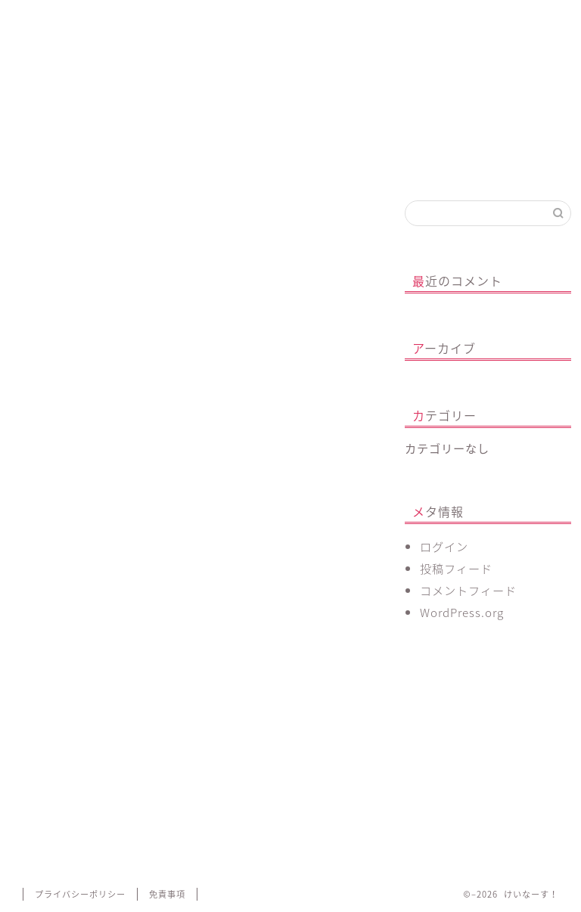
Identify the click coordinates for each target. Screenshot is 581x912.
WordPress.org (462, 612)
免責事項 (167, 894)
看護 (336, 18)
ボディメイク (265, 24)
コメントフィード (468, 590)
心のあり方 (193, 18)
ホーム (51, 18)
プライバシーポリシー (80, 894)
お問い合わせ (406, 24)
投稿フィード (456, 568)
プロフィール (122, 24)
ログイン (444, 546)
